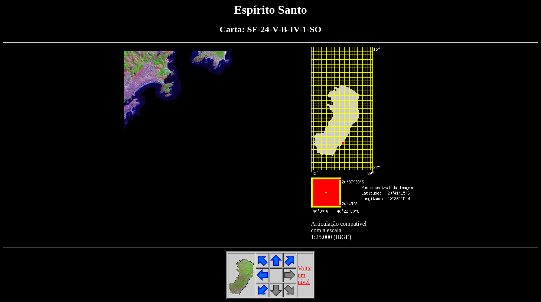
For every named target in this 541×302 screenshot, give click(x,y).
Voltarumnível (305, 275)
